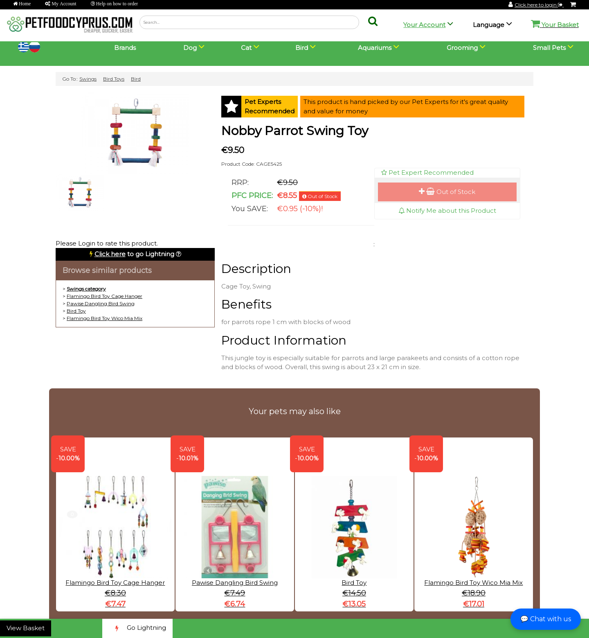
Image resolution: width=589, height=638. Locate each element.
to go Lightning (134, 254)
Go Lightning (137, 628)
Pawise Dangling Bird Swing (101, 303)
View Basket (26, 628)
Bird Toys (113, 79)
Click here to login (539, 5)
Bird (136, 79)
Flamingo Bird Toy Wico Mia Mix (104, 318)
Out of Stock (447, 192)
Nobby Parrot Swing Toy (294, 130)
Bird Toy (76, 311)
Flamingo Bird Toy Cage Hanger (104, 296)
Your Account (424, 25)
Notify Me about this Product (447, 210)
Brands (125, 48)
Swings (88, 79)
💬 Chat (545, 619)
